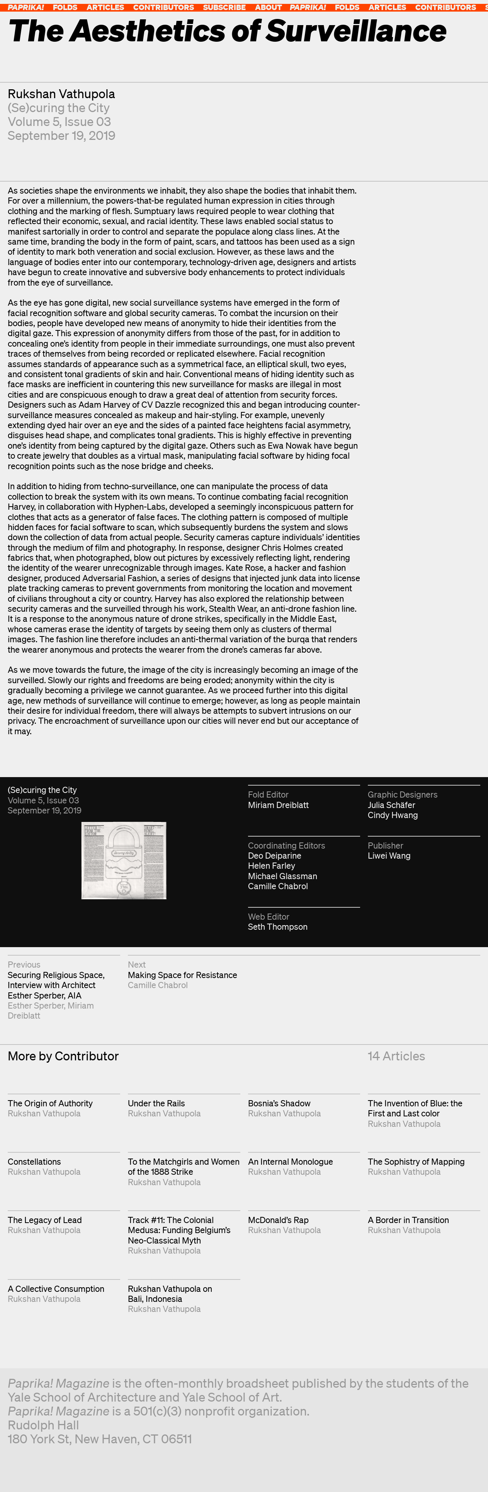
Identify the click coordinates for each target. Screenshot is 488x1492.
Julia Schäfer (391, 805)
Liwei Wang (389, 855)
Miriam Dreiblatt (278, 805)
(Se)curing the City (59, 107)
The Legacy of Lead (45, 1220)
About (268, 7)
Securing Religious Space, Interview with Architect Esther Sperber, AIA (56, 985)
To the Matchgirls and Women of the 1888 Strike (184, 1166)
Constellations (34, 1161)
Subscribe (224, 7)
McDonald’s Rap (278, 1220)
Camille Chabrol (278, 886)
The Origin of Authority (50, 1103)
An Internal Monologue (290, 1161)
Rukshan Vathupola (61, 93)
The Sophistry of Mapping (416, 1161)
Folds (65, 7)
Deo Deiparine (274, 855)
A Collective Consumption (56, 1288)
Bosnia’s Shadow (279, 1103)
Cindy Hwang (393, 815)
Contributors (163, 7)
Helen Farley (271, 865)
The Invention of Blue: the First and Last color (415, 1108)
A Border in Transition (408, 1220)
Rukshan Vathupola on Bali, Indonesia (170, 1293)
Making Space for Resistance (182, 975)
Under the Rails (156, 1103)
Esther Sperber (36, 1005)
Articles (105, 7)
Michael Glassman (282, 876)
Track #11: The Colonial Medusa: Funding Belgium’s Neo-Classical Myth (179, 1230)
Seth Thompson (278, 926)
